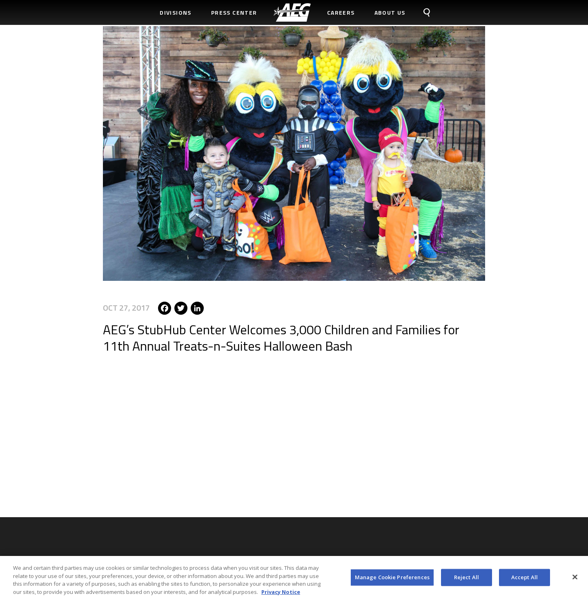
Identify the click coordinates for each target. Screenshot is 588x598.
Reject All (466, 579)
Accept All (524, 579)
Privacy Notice (280, 594)
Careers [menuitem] (341, 12)
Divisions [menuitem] (176, 12)
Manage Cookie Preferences (392, 579)
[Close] (575, 579)
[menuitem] (292, 12)
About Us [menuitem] (389, 12)
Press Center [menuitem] (234, 12)
